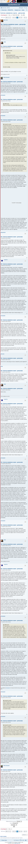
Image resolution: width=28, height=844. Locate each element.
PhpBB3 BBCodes (17, 843)
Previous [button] (9, 17)
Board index (4, 840)
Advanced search (24, 15)
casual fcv (6, 259)
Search (22, 15)
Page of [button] (6, 17)
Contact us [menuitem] (17, 840)
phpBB (10, 842)
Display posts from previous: (14, 821)
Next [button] (26, 17)
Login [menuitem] (26, 7)
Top (26, 75)
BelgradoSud (3, 232)
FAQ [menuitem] (9, 7)
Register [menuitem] (21, 7)
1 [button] (10, 17)
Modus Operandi (6, 77)
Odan (2, 366)
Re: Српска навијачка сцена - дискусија (13, 24)
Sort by (14, 823)
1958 (5, 384)
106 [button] (21, 17)
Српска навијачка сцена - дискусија (12, 13)
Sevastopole (3, 95)
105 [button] (19, 17)
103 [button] (15, 17)
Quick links (4, 7)
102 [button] (13, 17)
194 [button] (24, 17)
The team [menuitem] (22, 840)
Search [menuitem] (26, 10)
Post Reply (3, 15)
